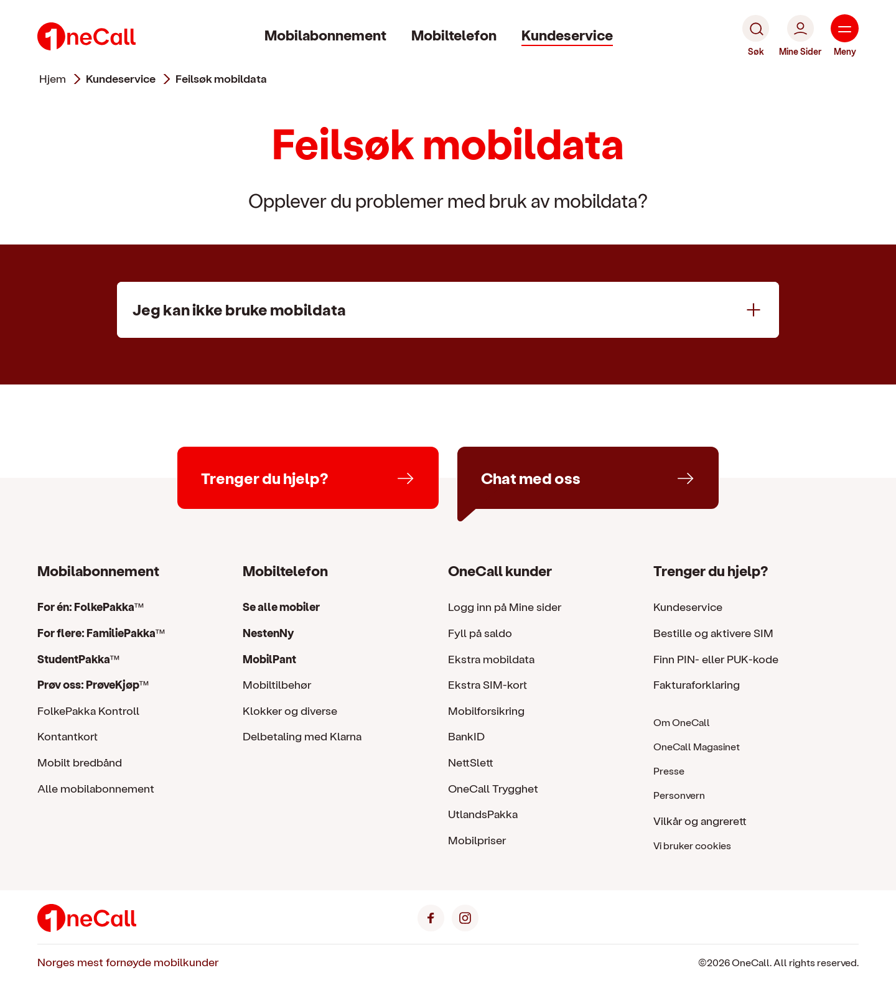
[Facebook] (431, 916)
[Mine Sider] (800, 36)
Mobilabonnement (325, 34)
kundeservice (121, 78)
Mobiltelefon (454, 34)
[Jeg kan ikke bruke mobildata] (448, 310)
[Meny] (845, 36)
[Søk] (756, 36)
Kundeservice (567, 34)
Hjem (52, 78)
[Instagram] (465, 916)
